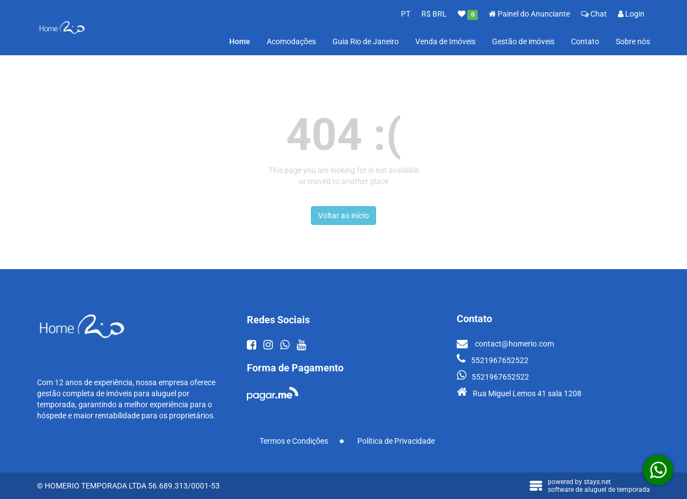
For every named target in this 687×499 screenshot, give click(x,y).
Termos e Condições (294, 441)
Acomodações (291, 41)
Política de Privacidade (396, 441)
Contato (585, 41)
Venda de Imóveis (445, 41)
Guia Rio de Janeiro (365, 41)
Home (239, 41)
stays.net (597, 482)
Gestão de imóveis (523, 41)
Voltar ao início (343, 215)
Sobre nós (633, 41)
